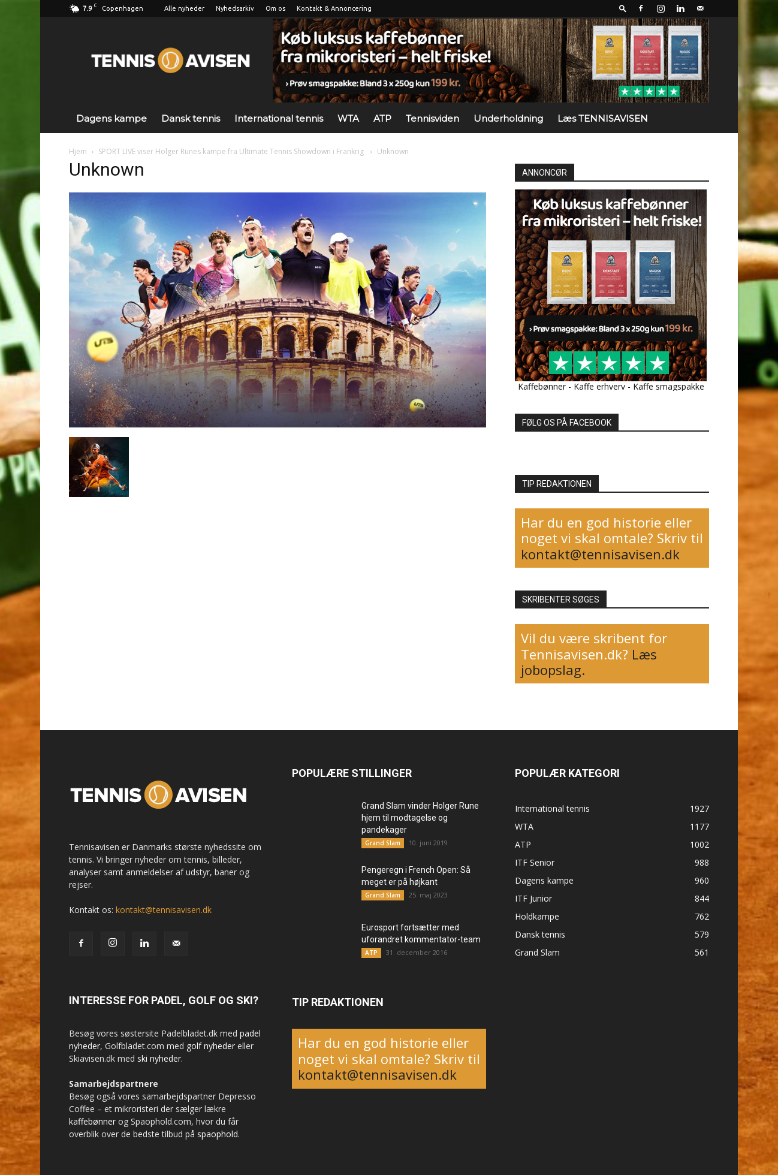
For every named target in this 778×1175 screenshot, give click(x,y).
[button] (623, 8)
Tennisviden (432, 118)
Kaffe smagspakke (668, 386)
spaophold (217, 1134)
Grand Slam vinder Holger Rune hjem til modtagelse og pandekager (420, 817)
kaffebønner (92, 1121)
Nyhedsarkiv (235, 8)
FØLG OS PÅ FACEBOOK (566, 422)
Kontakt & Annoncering (334, 8)
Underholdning (508, 118)
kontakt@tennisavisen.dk (600, 554)
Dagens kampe (111, 118)
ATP (382, 118)
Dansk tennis (190, 118)
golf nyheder (210, 1046)
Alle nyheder (184, 8)
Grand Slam (382, 843)
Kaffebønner (542, 386)
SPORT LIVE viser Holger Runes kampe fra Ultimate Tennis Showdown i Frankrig (232, 151)
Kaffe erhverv (599, 386)
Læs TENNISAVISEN (602, 118)
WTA (348, 118)
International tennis (278, 118)
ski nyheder (159, 1058)
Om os (275, 8)
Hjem (78, 151)
